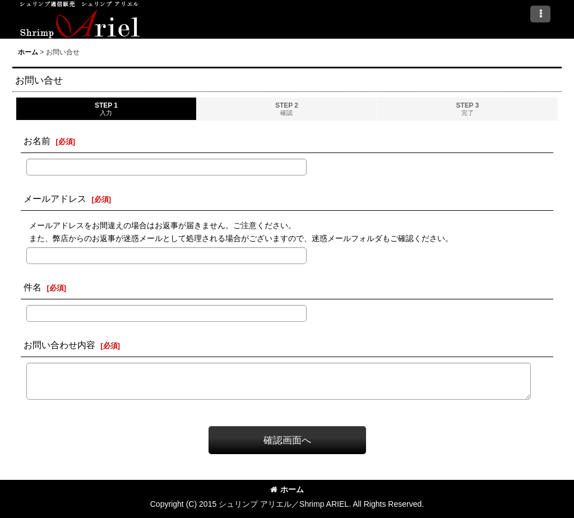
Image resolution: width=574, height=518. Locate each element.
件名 (32, 287)
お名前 (37, 141)
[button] (540, 14)
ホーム (287, 489)
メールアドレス (55, 198)
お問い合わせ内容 (59, 345)
